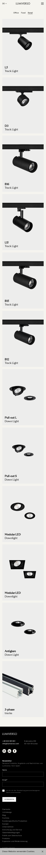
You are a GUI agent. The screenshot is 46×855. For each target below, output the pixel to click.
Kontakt (5, 824)
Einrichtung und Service (12, 830)
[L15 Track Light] (23, 222)
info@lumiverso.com (10, 744)
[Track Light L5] (23, 47)
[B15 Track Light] (23, 280)
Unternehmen (7, 827)
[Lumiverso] (23, 3)
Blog (4, 815)
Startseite (6, 809)
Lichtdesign (7, 812)
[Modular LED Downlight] (23, 514)
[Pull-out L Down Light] (23, 397)
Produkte (6, 838)
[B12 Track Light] (23, 339)
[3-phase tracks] (23, 689)
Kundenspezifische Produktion (14, 821)
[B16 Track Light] (23, 164)
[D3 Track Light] (23, 105)
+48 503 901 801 (8, 741)
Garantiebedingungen (11, 833)
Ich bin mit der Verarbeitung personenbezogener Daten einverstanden (21, 791)
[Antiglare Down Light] (23, 631)
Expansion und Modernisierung (14, 841)
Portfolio (5, 818)
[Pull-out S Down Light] (23, 456)
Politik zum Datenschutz (12, 835)
